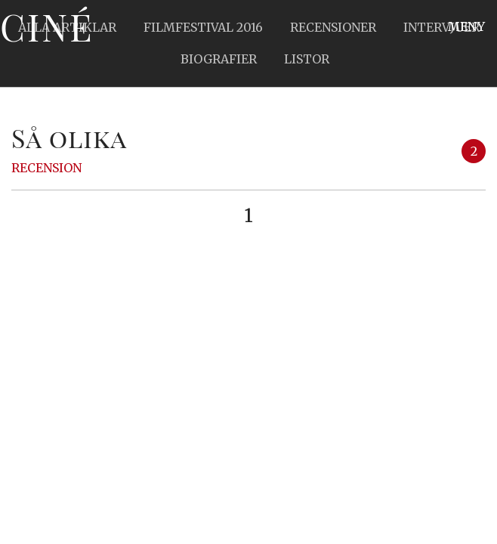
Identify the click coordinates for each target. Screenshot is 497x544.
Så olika (69, 137)
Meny (466, 26)
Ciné (47, 26)
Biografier (219, 58)
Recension (46, 167)
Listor (306, 58)
